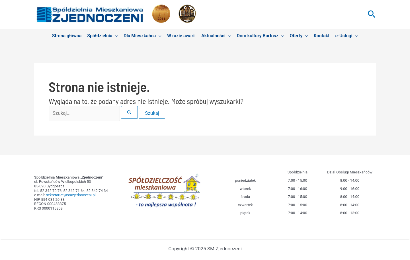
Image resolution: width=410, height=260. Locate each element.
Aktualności (216, 36)
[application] (115, 36)
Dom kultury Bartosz (260, 36)
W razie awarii (181, 35)
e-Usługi (346, 36)
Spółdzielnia (102, 36)
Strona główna (67, 35)
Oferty (299, 36)
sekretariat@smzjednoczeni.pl (71, 195)
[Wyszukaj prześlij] (129, 112)
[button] (372, 14)
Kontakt (322, 35)
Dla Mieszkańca (142, 36)
